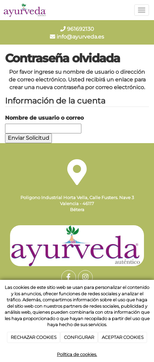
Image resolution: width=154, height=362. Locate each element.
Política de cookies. (77, 354)
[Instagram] (85, 277)
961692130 (77, 29)
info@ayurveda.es (77, 37)
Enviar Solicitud (28, 138)
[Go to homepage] (25, 10)
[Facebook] (68, 277)
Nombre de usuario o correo (44, 118)
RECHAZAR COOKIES (34, 337)
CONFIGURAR (79, 337)
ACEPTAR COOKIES (123, 337)
